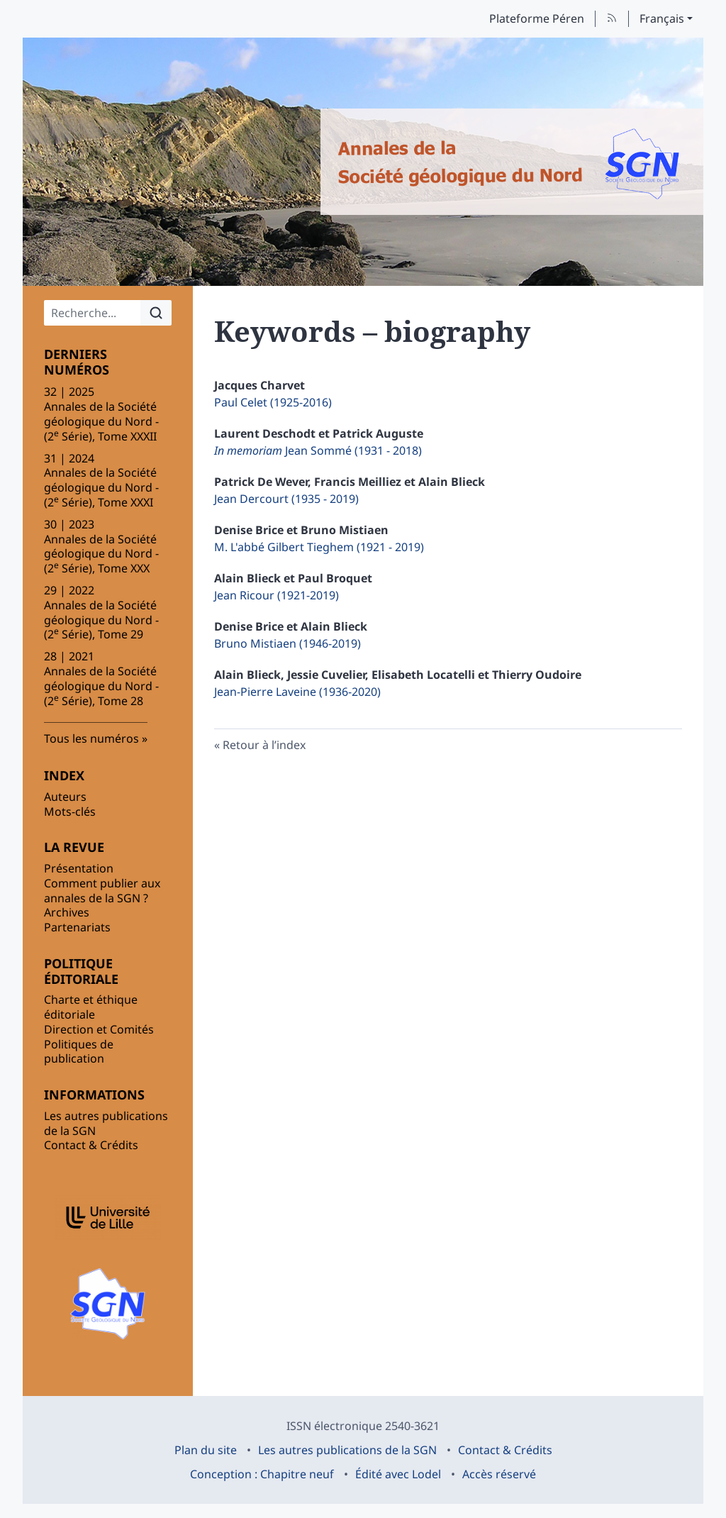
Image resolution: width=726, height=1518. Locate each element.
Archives (66, 912)
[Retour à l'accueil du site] (511, 162)
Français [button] (662, 18)
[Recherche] (92, 313)
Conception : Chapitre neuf (262, 1474)
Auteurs (65, 796)
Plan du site (205, 1450)
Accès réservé (499, 1474)
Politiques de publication (78, 1051)
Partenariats (77, 927)
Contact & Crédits (91, 1145)
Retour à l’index (264, 745)
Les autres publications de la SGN (106, 1123)
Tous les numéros (91, 738)
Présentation (78, 868)
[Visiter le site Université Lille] (108, 1217)
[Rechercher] (156, 313)
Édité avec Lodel (398, 1474)
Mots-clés (70, 811)
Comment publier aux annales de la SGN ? (102, 890)
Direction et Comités (99, 1029)
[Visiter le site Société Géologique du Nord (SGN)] (108, 1303)
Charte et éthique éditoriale (91, 1007)
